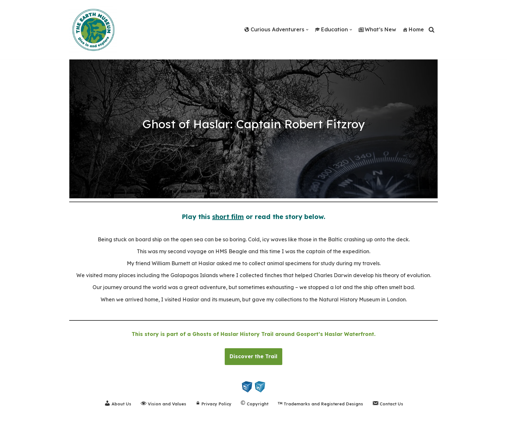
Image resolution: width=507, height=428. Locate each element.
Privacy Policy (213, 403)
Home (413, 29)
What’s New (377, 29)
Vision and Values (163, 403)
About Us (117, 403)
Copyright (254, 403)
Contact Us (387, 403)
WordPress (67, 419)
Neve (11, 419)
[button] (307, 29)
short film (228, 217)
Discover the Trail (253, 356)
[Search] (431, 29)
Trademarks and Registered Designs (320, 403)
